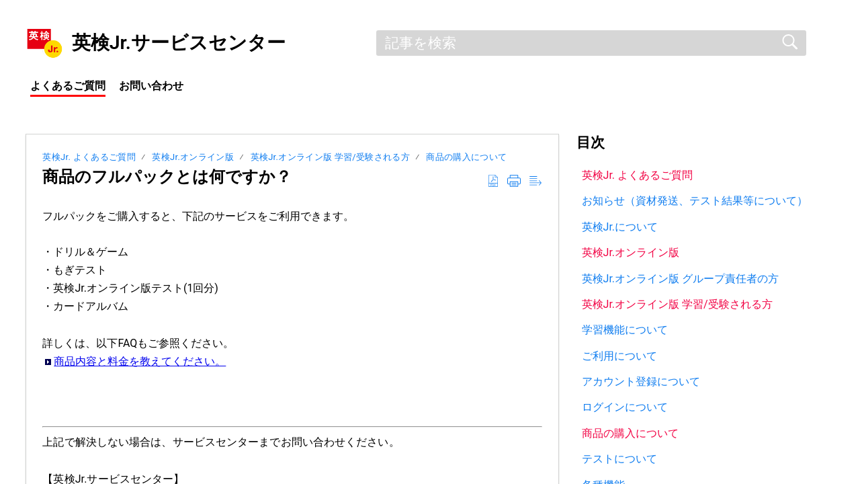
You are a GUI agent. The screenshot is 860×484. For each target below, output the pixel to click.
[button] (493, 181)
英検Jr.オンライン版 (194, 157)
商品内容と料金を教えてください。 (140, 361)
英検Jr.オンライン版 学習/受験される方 (330, 157)
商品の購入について (466, 157)
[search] (591, 43)
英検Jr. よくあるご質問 (89, 157)
